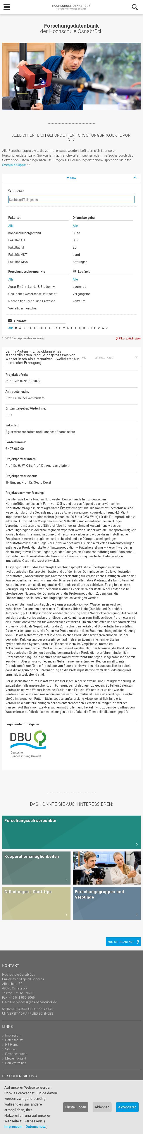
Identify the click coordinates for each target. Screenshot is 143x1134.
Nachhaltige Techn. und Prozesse (31, 301)
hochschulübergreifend (24, 233)
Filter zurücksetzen (130, 338)
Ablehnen (102, 1107)
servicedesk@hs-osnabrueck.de (34, 1002)
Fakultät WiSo (18, 262)
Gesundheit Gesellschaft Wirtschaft (32, 294)
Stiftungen (80, 262)
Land (76, 255)
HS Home (11, 1044)
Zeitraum (79, 301)
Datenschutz (36, 1126)
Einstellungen (75, 1107)
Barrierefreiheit (15, 1063)
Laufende (79, 286)
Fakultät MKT (17, 255)
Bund (76, 233)
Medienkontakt (15, 1058)
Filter (73, 178)
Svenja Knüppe (14, 165)
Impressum (13, 1126)
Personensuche (16, 1054)
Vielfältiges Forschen (23, 308)
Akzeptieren (127, 1107)
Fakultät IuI (16, 247)
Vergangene (81, 294)
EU (75, 247)
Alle (10, 226)
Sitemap (11, 1049)
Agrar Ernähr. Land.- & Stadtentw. (32, 286)
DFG (76, 240)
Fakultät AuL (17, 240)
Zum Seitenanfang (121, 941)
